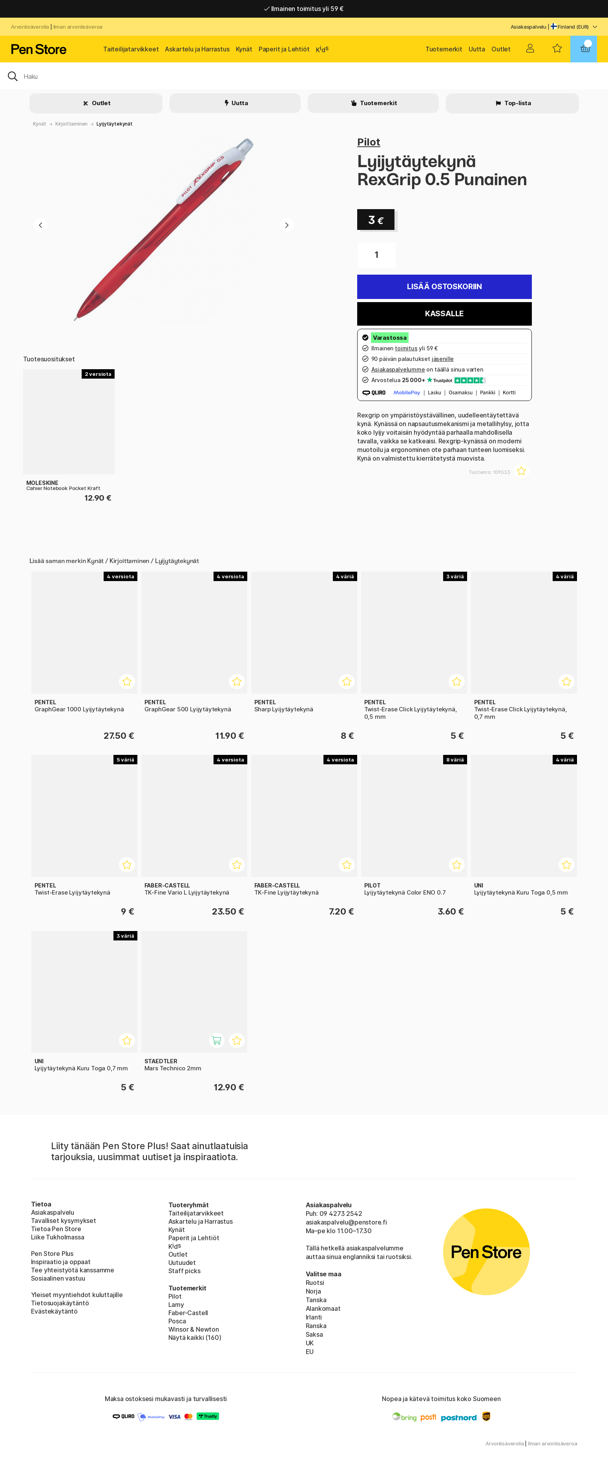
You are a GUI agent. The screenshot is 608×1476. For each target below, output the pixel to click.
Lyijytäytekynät (114, 124)
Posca (177, 1321)
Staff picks (184, 1271)
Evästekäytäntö (54, 1311)
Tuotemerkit (443, 49)
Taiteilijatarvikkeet (131, 49)
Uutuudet (182, 1262)
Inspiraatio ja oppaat (61, 1262)
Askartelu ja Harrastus (197, 49)
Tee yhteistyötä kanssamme (73, 1270)
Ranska (316, 1326)
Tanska (316, 1300)
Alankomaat (323, 1308)
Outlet (501, 49)
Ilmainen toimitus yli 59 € (304, 9)
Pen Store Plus (52, 1253)
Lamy (176, 1304)
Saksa (314, 1334)
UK (310, 1343)
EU (310, 1352)
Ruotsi (315, 1282)
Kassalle (444, 313)
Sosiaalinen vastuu (58, 1278)
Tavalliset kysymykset (63, 1221)
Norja (313, 1291)
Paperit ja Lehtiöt (284, 49)
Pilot (368, 142)
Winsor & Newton (193, 1329)
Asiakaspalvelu (529, 27)
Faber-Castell (188, 1313)
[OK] (304, 75)
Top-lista (517, 103)
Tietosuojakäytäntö (60, 1303)
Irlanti (314, 1317)
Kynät (244, 49)
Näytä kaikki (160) (194, 1337)
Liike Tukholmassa (57, 1237)
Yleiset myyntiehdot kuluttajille (77, 1295)
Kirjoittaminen (71, 124)
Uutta (477, 49)
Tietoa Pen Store (56, 1229)
